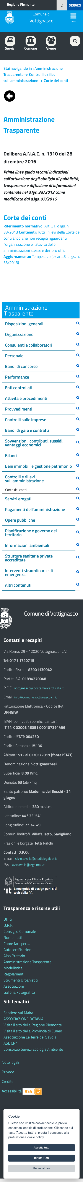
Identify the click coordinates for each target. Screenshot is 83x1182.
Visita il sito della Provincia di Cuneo (32, 1031)
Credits (7, 1081)
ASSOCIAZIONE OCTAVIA (23, 1019)
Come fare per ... (16, 944)
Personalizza (41, 1168)
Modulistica (13, 968)
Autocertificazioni (17, 950)
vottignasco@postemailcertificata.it (38, 688)
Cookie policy (34, 1137)
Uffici (7, 919)
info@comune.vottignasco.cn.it (35, 697)
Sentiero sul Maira (18, 1013)
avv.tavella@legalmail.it (28, 864)
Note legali (10, 1062)
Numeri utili (13, 937)
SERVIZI (75, 5)
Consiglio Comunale (19, 931)
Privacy (8, 1072)
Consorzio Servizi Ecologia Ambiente (33, 1049)
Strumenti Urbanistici (20, 980)
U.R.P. (8, 925)
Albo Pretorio (14, 956)
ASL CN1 (10, 1043)
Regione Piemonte (20, 4)
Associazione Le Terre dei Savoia (29, 1037)
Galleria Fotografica (19, 992)
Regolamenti (13, 974)
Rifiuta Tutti (41, 1158)
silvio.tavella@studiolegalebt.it (36, 858)
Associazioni (13, 986)
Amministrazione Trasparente (27, 962)
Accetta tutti (41, 1147)
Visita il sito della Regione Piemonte (32, 1025)
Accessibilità (12, 1091)
